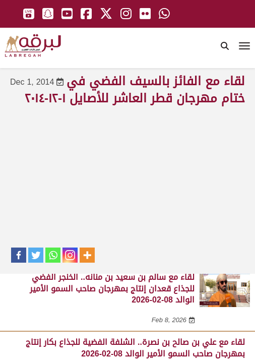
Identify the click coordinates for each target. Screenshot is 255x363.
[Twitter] (35, 255)
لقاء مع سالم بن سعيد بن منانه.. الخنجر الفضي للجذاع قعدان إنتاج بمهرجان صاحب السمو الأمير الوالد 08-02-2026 (112, 288)
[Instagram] (70, 255)
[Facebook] (18, 255)
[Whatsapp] (52, 255)
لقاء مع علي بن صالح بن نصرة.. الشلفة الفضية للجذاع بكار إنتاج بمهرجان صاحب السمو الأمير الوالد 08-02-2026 (135, 347)
